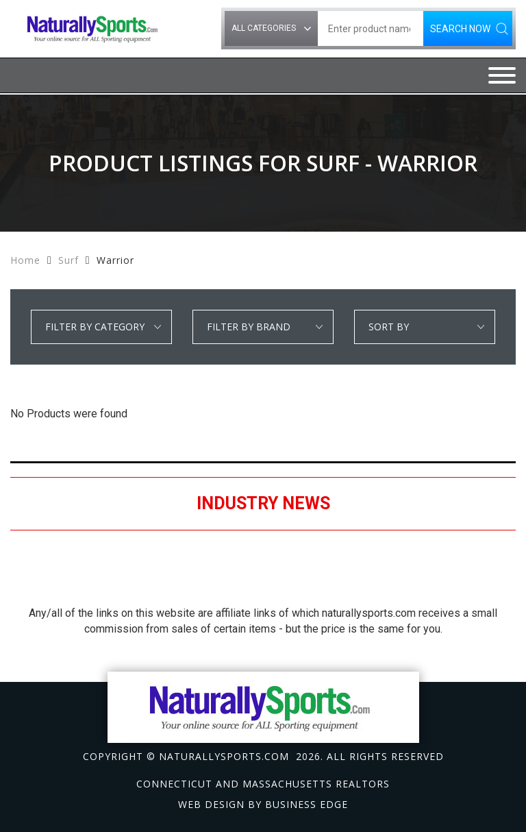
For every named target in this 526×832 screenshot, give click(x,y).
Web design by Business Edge (263, 804)
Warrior (115, 260)
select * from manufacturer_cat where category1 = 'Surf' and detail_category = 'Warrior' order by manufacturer (263, 327)
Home (25, 260)
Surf (68, 260)
